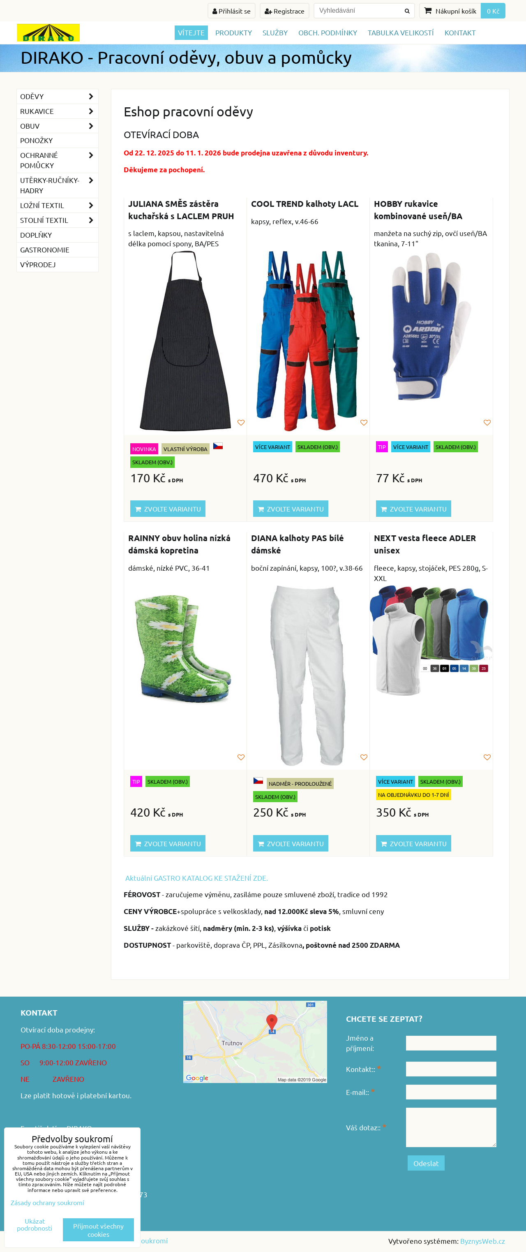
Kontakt (460, 32)
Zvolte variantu (168, 509)
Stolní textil (59, 220)
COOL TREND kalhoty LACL (304, 203)
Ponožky (36, 140)
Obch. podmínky (327, 32)
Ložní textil (59, 205)
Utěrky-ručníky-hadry (59, 185)
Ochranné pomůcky (59, 160)
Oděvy (59, 96)
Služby (275, 32)
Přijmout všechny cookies (98, 1230)
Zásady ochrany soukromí (47, 1202)
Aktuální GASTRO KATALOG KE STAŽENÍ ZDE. (196, 877)
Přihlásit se (231, 11)
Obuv (59, 126)
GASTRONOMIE (44, 249)
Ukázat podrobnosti (34, 1224)
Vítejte (191, 32)
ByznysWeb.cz (482, 1240)
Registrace (285, 11)
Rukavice (59, 111)
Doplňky (36, 234)
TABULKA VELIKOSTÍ (401, 32)
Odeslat (426, 1163)
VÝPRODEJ (38, 264)
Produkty (233, 32)
